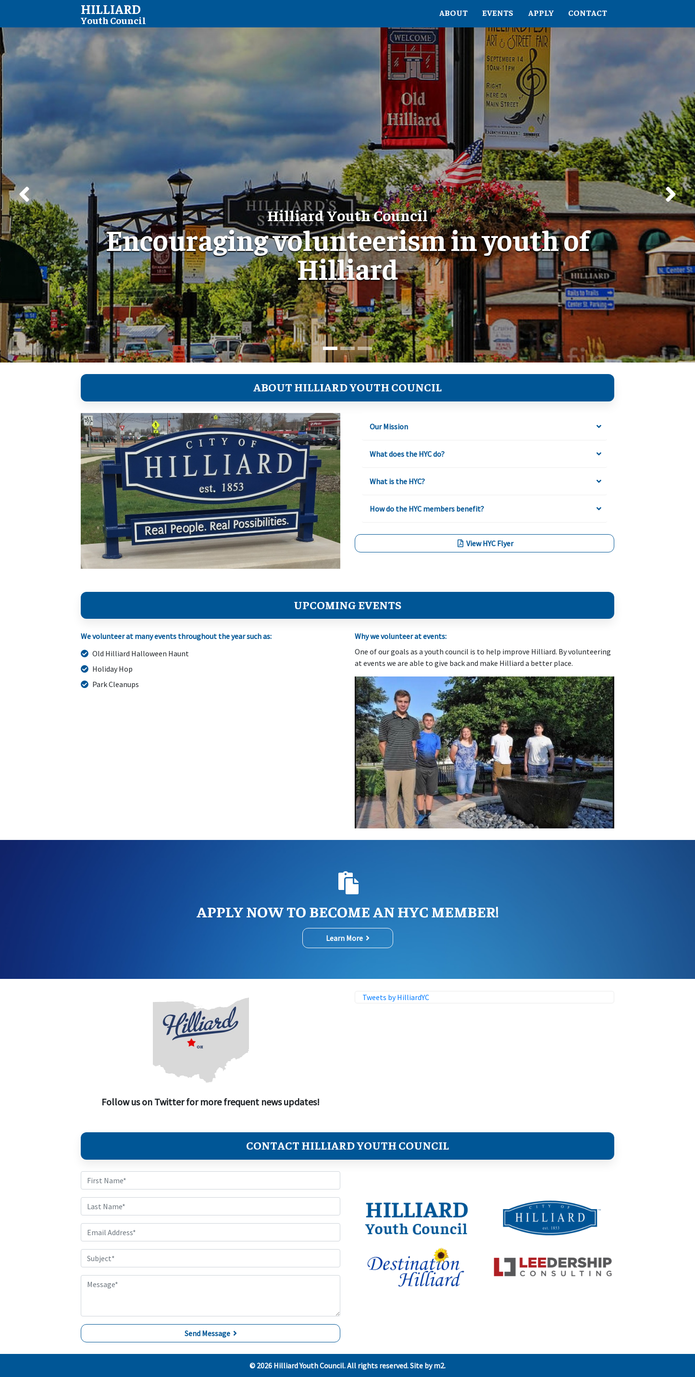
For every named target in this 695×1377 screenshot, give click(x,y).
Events (494, 14)
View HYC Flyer (484, 543)
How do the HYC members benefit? (427, 508)
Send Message (211, 1333)
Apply (538, 14)
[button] (24, 195)
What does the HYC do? (407, 454)
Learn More (348, 938)
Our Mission (389, 426)
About (448, 14)
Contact (587, 14)
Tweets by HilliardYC (395, 997)
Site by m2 (427, 1365)
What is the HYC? (397, 481)
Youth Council (113, 13)
